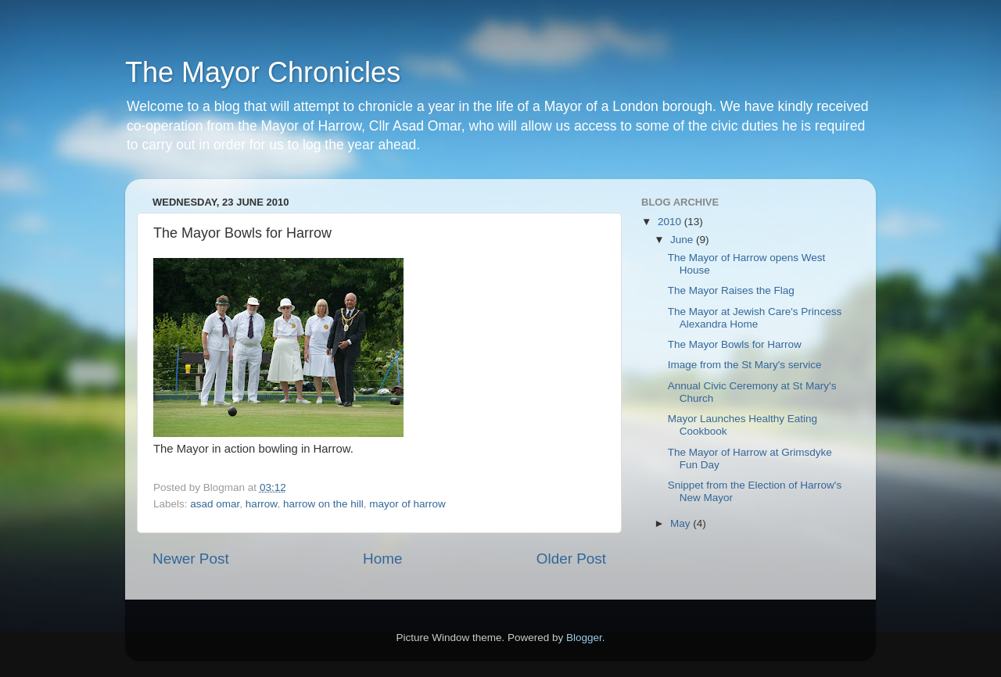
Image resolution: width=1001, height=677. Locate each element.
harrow (262, 504)
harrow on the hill (323, 504)
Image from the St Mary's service (745, 365)
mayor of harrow (407, 504)
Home (382, 558)
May (681, 523)
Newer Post (190, 558)
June (683, 239)
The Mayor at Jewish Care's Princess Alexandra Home (754, 318)
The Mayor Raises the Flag (731, 290)
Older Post (571, 558)
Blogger (584, 637)
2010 (671, 221)
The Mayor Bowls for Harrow (735, 344)
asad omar (214, 504)
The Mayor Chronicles (262, 72)
